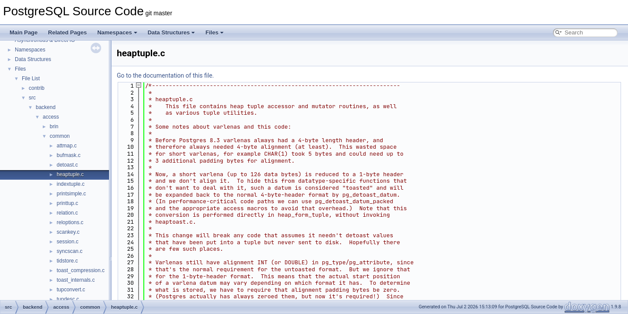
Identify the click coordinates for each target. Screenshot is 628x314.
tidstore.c (67, 261)
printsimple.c (71, 194)
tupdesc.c (68, 299)
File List (31, 78)
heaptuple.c (70, 174)
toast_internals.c (76, 280)
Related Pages (67, 32)
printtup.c (67, 203)
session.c (67, 242)
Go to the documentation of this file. (165, 75)
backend (45, 107)
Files (214, 32)
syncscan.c (69, 251)
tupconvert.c (71, 290)
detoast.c (67, 165)
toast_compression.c (81, 270)
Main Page (23, 32)
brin (54, 126)
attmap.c (67, 146)
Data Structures (171, 32)
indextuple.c (71, 184)
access (51, 117)
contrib (36, 88)
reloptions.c (70, 222)
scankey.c (68, 232)
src (32, 98)
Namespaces (117, 32)
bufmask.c (69, 155)
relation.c (67, 213)
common (60, 136)
